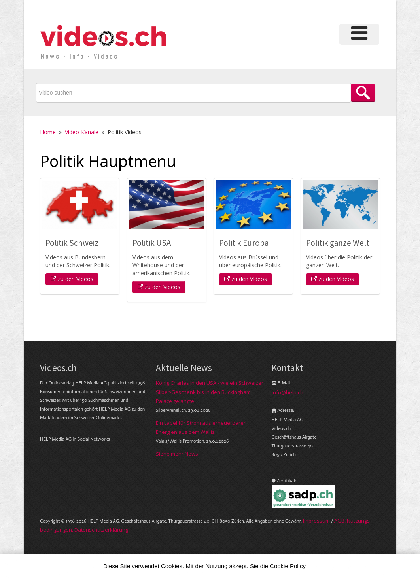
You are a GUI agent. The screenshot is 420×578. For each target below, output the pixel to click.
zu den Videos (72, 279)
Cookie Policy (287, 566)
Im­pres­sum (316, 520)
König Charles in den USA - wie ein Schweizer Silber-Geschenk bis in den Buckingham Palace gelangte (209, 392)
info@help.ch (287, 392)
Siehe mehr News (177, 453)
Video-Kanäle (81, 132)
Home (48, 132)
